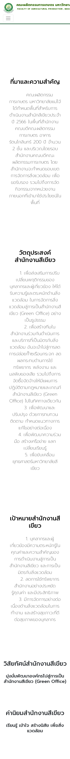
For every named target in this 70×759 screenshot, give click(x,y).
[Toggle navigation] (8, 18)
